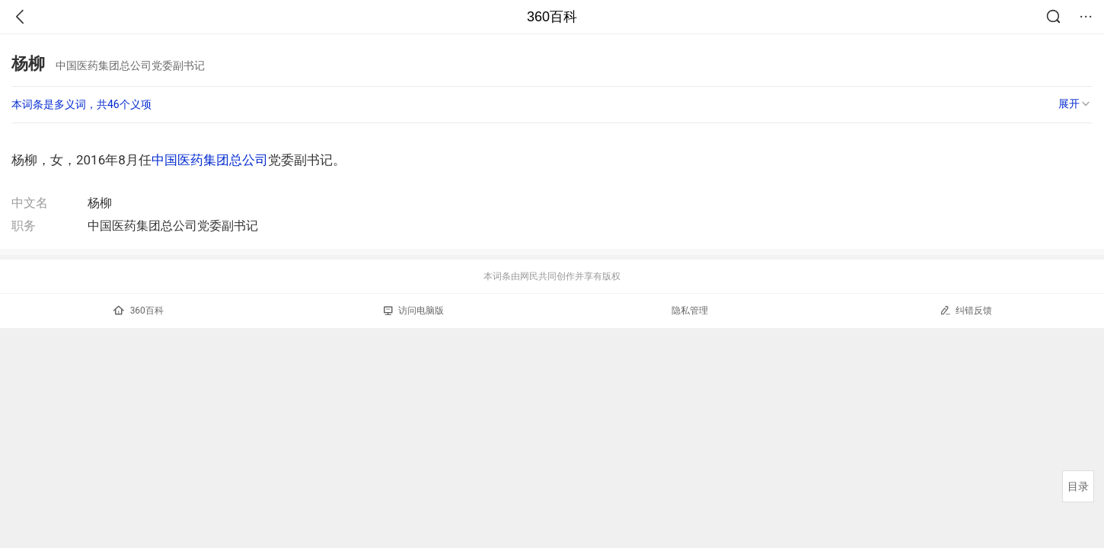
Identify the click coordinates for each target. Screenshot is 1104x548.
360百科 (552, 16)
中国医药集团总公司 (210, 159)
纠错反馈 (966, 310)
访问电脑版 (414, 310)
